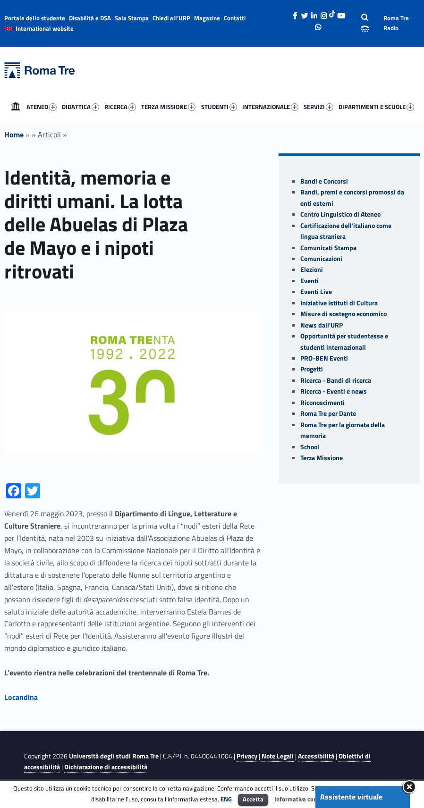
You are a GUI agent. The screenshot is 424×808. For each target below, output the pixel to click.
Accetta (253, 799)
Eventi (309, 281)
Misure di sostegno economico (343, 314)
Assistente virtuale (351, 796)
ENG (226, 799)
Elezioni (311, 269)
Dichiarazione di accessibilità (105, 767)
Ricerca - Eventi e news (333, 391)
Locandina (21, 697)
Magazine (207, 18)
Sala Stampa (132, 18)
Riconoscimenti (322, 402)
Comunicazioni (321, 258)
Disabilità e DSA (90, 18)
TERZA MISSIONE (168, 106)
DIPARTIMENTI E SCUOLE (376, 106)
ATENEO (41, 106)
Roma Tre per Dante (328, 413)
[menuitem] (15, 106)
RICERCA (120, 106)
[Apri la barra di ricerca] (365, 23)
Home (15, 106)
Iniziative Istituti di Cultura (339, 303)
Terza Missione (321, 458)
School (309, 447)
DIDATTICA (80, 106)
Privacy (247, 756)
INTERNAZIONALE (270, 106)
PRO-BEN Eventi (324, 358)
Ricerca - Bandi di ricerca (335, 380)
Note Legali (278, 756)
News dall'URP (321, 325)
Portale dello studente (34, 18)
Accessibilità (316, 756)
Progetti (311, 369)
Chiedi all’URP (171, 18)
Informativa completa (303, 799)
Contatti (235, 18)
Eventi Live (316, 291)
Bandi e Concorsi (324, 181)
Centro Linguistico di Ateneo (340, 214)
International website (45, 28)
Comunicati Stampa (328, 248)
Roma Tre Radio (396, 23)
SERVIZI (318, 106)
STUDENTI (219, 106)
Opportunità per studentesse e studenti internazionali (344, 341)
